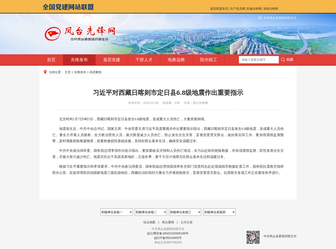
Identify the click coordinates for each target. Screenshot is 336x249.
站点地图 (149, 222)
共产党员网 (237, 8)
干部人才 (144, 59)
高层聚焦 (96, 72)
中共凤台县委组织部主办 (280, 18)
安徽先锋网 (253, 8)
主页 (68, 72)
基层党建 (111, 59)
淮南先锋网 (270, 8)
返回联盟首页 (219, 8)
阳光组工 (208, 59)
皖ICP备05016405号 (168, 238)
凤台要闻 (168, 222)
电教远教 (176, 59)
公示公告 (187, 222)
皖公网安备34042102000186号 (168, 233)
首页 (51, 59)
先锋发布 (79, 59)
